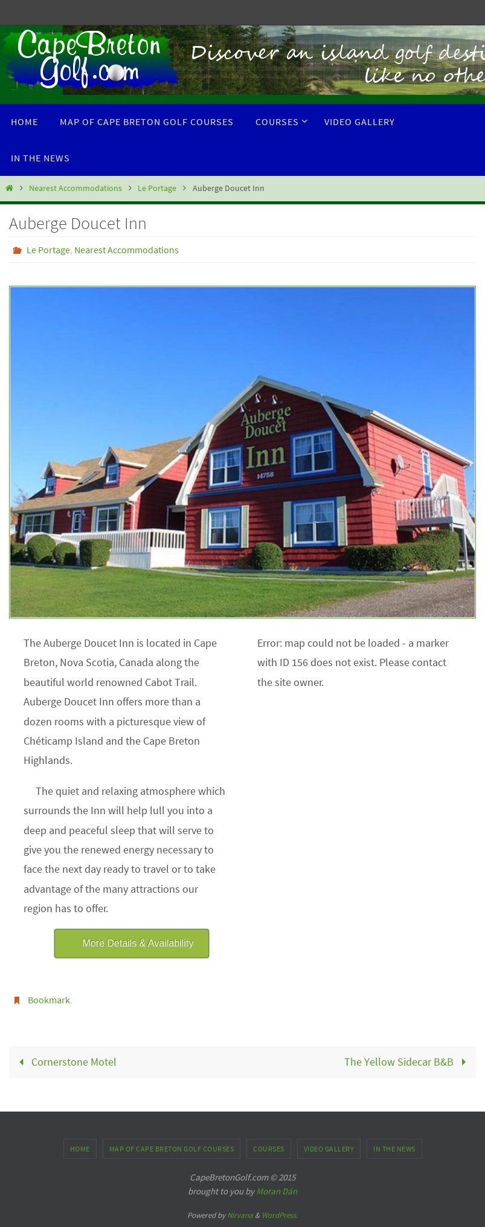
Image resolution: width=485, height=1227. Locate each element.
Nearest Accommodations (75, 188)
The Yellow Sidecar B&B (407, 1062)
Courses (268, 1148)
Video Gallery (329, 1148)
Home (80, 1148)
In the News (394, 1148)
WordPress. (280, 1215)
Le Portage (157, 188)
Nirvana (240, 1215)
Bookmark (49, 1000)
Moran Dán (276, 1191)
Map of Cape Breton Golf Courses (171, 1148)
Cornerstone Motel (65, 1062)
